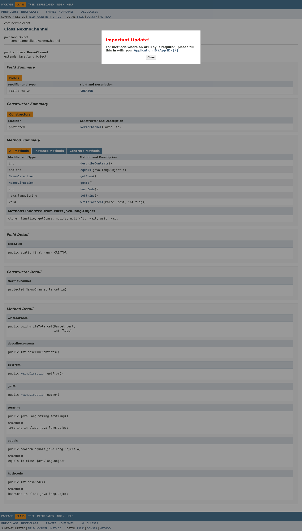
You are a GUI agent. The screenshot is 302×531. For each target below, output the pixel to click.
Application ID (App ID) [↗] (156, 50)
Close (151, 57)
